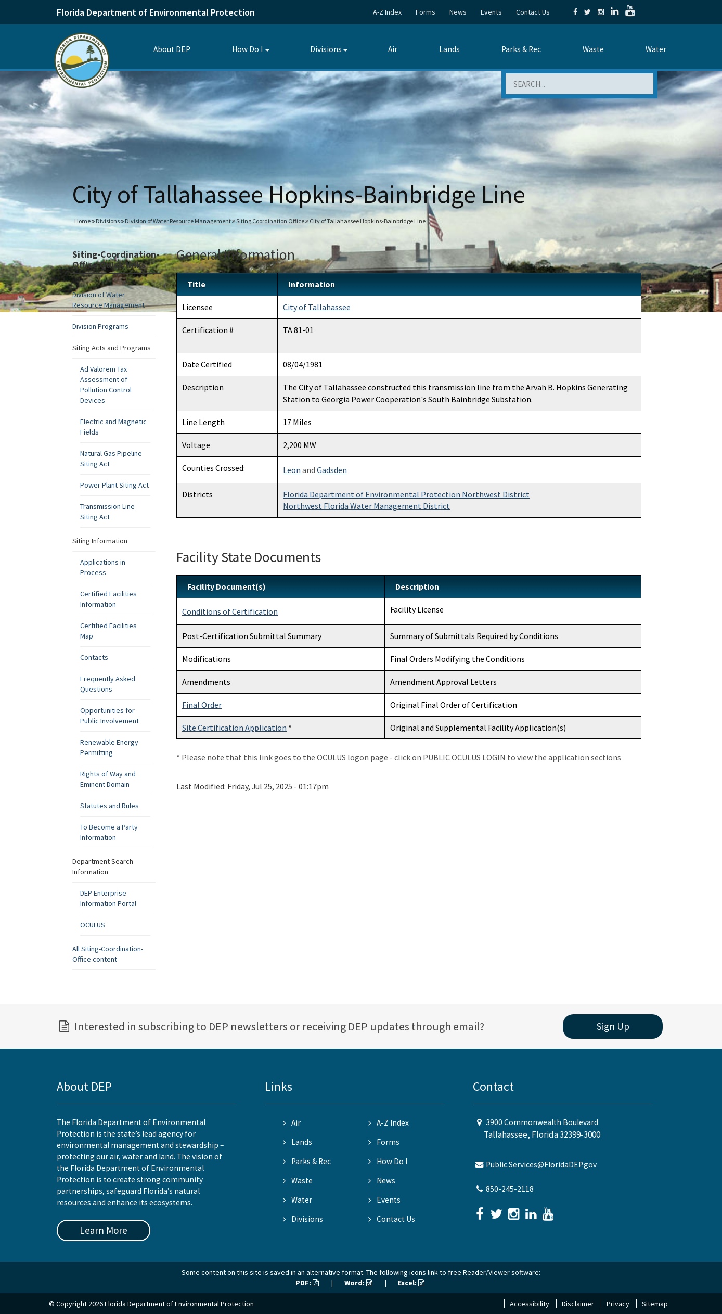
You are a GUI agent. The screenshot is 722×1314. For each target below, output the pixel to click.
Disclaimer (578, 1303)
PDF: (307, 1282)
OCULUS (92, 924)
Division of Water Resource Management (178, 221)
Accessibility (529, 1303)
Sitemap (655, 1303)
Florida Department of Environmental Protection (156, 12)
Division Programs (100, 326)
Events (491, 12)
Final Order (202, 704)
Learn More (103, 1230)
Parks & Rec (521, 49)
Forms (425, 12)
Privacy (618, 1303)
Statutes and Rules (109, 805)
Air (392, 49)
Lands (449, 49)
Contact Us (533, 12)
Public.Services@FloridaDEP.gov (541, 1164)
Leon (292, 470)
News (458, 12)
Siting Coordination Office (270, 221)
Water (656, 49)
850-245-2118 (510, 1189)
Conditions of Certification (230, 611)
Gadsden (332, 470)
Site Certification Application (234, 727)
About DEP (171, 49)
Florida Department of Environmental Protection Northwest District (406, 494)
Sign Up (613, 1026)
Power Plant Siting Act (114, 485)
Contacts (94, 657)
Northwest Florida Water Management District (366, 506)
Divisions (326, 49)
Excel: (411, 1282)
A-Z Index (387, 12)
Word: (358, 1282)
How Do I (247, 49)
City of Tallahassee (317, 307)
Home (82, 221)
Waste (593, 49)
